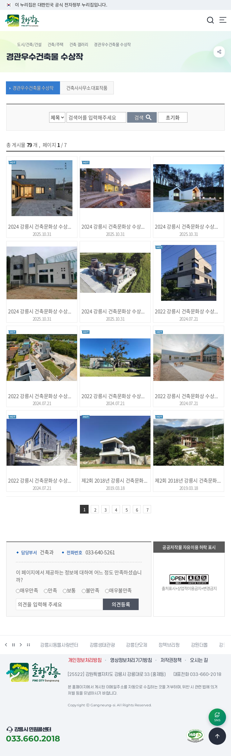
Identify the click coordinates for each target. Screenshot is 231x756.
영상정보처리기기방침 (131, 660)
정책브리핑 (168, 645)
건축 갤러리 (78, 44)
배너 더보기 (28, 644)
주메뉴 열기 (223, 20)
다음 (20, 644)
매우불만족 (120, 590)
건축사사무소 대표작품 (85, 87)
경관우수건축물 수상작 (31, 87)
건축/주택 (55, 44)
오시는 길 (199, 660)
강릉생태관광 (102, 645)
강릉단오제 (136, 645)
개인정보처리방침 (84, 660)
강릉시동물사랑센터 (59, 645)
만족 (52, 590)
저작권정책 (170, 660)
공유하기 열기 (219, 51)
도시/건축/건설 (29, 44)
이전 (5, 644)
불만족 (92, 590)
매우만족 (29, 590)
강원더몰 (199, 645)
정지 (13, 644)
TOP (217, 736)
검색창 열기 (210, 20)
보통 (71, 590)
